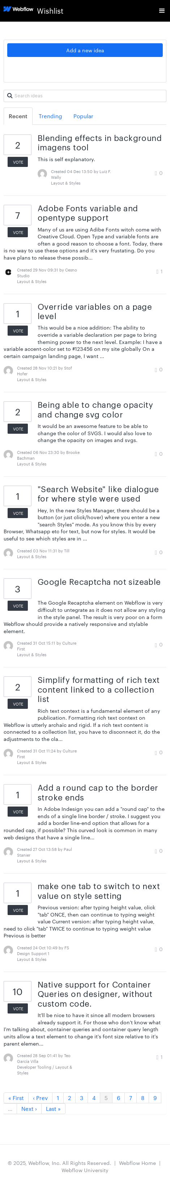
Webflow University (85, 1170)
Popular (83, 116)
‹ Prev (40, 1097)
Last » (53, 1108)
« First (16, 1097)
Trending (50, 116)
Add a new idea (85, 50)
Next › (29, 1108)
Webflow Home (137, 1162)
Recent (18, 116)
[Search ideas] (85, 96)
